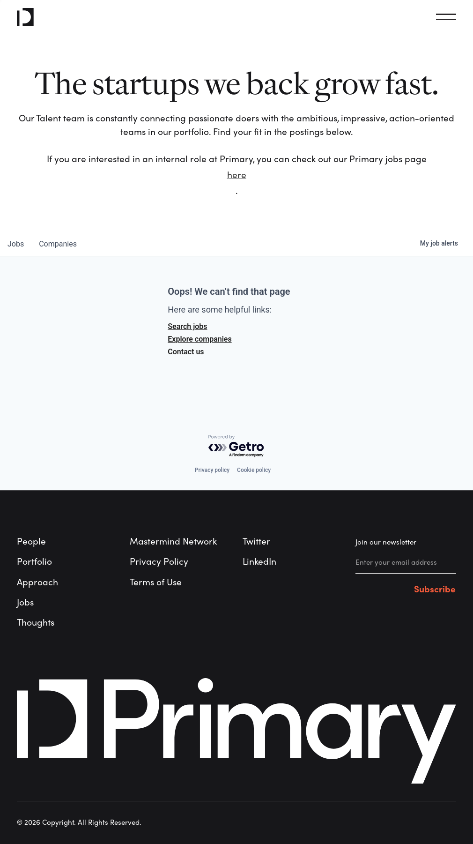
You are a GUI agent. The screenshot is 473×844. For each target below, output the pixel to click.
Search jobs (187, 326)
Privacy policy (212, 470)
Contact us (186, 351)
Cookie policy (254, 470)
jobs (15, 243)
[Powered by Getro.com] (236, 446)
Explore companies (199, 339)
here (236, 175)
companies (58, 243)
